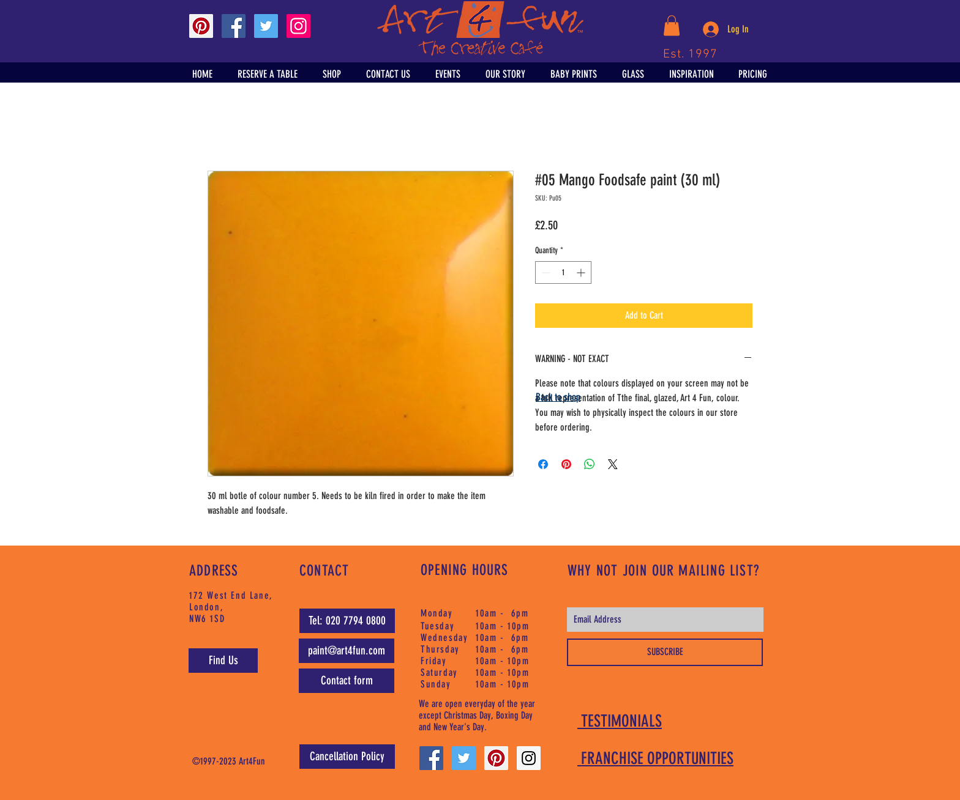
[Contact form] (346, 681)
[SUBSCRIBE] (665, 652)
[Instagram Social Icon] (298, 26)
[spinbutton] (563, 272)
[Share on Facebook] (543, 464)
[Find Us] (223, 660)
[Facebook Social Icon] (234, 26)
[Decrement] (544, 272)
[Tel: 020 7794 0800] (347, 621)
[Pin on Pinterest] (566, 464)
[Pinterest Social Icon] (201, 26)
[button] (671, 25)
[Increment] (582, 272)
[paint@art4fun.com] (346, 651)
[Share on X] (613, 464)
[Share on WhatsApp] (589, 464)
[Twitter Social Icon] (266, 26)
